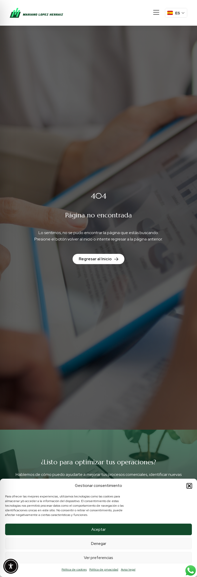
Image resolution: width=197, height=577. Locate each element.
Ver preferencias (98, 557)
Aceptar (98, 529)
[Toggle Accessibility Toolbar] (11, 566)
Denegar (98, 543)
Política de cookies (74, 570)
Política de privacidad (103, 570)
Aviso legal (128, 570)
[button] (189, 485)
